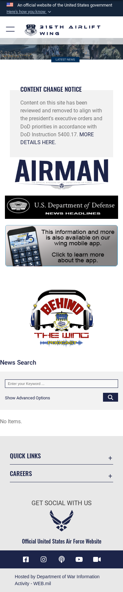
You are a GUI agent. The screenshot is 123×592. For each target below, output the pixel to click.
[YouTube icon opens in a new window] (79, 559)
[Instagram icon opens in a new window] (44, 559)
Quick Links (25, 455)
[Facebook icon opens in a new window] (26, 559)
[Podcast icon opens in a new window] (62, 559)
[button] (29, 12)
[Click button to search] (110, 397)
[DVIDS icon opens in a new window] (97, 559)
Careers (21, 473)
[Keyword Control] (61, 383)
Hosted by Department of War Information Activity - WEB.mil (57, 580)
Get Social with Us (61, 503)
